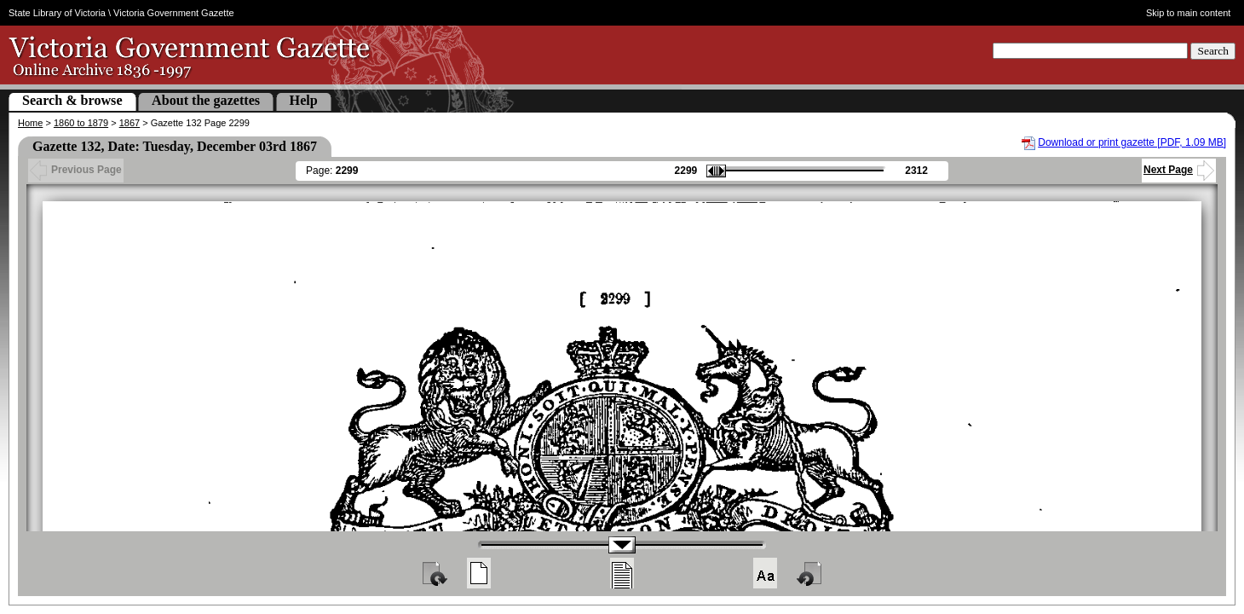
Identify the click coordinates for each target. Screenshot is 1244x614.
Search (1213, 50)
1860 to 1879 (81, 123)
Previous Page (76, 170)
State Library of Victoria (57, 13)
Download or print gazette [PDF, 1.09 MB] (1132, 142)
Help (304, 100)
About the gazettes (206, 100)
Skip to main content (1188, 13)
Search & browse (72, 100)
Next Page (1178, 170)
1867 (129, 123)
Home (30, 123)
